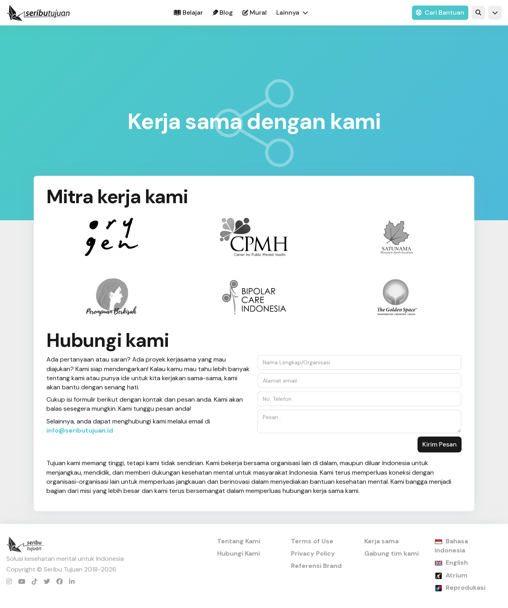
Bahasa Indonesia (451, 545)
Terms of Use (312, 541)
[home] (38, 13)
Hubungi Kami (238, 553)
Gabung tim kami (391, 553)
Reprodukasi (465, 587)
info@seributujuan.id (79, 430)
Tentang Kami (238, 541)
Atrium (457, 575)
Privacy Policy (313, 553)
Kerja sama (381, 541)
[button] (292, 12)
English (457, 562)
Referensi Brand (316, 566)
